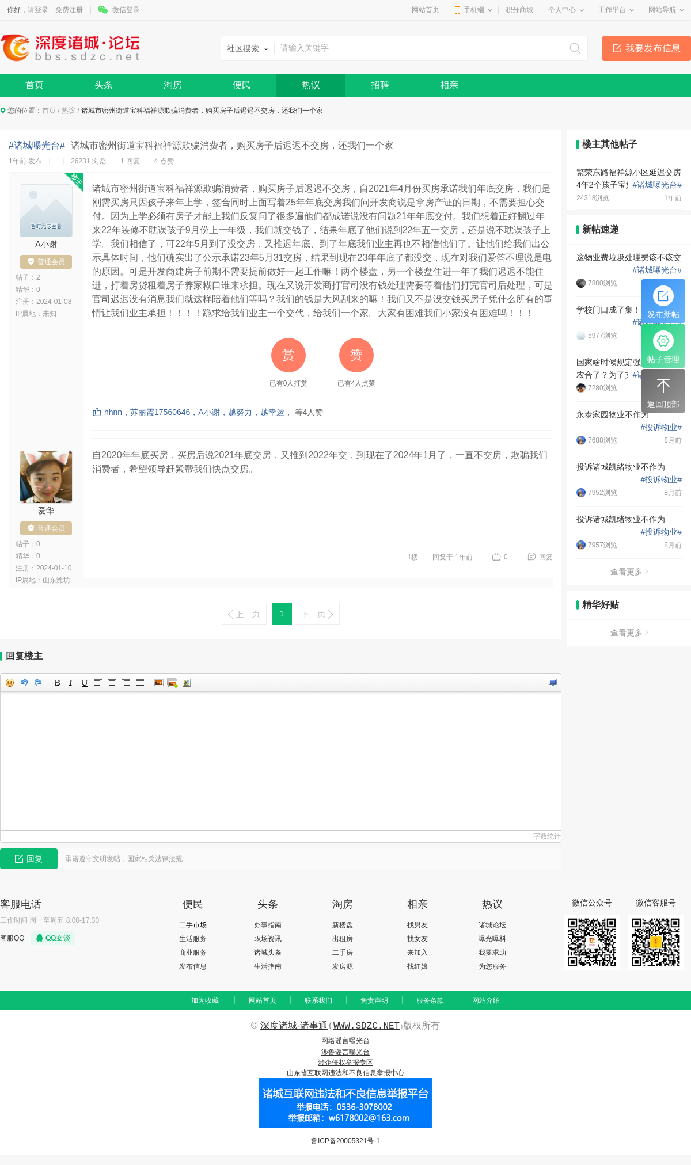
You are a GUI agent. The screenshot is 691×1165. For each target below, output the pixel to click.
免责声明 (374, 1000)
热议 (311, 85)
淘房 (173, 85)
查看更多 (629, 571)
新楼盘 (342, 925)
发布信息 (193, 966)
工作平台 (612, 10)
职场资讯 (268, 939)
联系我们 (318, 1000)
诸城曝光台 (657, 184)
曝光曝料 (492, 939)
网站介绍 (486, 1000)
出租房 (342, 939)
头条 (103, 85)
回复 (546, 557)
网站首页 (425, 10)
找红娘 (417, 966)
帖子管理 (663, 347)
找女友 (417, 939)
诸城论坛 (492, 925)
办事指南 (268, 925)
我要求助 (492, 953)
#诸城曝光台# (37, 145)
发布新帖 (663, 302)
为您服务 (492, 966)
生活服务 (193, 939)
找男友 (417, 925)
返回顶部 (663, 392)
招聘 (380, 85)
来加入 (417, 953)
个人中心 (562, 10)
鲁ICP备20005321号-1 (345, 1141)
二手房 (342, 953)
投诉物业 (661, 427)
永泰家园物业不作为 (612, 414)
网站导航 (662, 10)
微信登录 (126, 10)
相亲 (449, 85)
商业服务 (193, 953)
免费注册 (69, 10)
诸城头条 (268, 953)
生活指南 (268, 966)
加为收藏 (205, 1000)
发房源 (342, 966)
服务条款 (430, 1000)
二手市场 (193, 925)
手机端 (474, 10)
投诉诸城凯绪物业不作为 (620, 466)
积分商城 (519, 10)
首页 (34, 85)
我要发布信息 (653, 48)
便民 (242, 85)
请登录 (38, 10)
